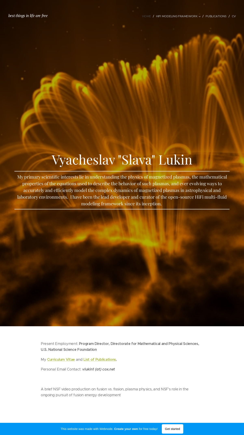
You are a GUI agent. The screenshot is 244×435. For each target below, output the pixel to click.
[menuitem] (149, 16)
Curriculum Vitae (61, 359)
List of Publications (99, 359)
